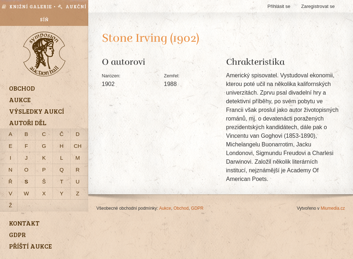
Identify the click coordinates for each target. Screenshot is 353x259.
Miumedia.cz (333, 208)
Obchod (181, 208)
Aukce (165, 208)
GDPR (197, 208)
